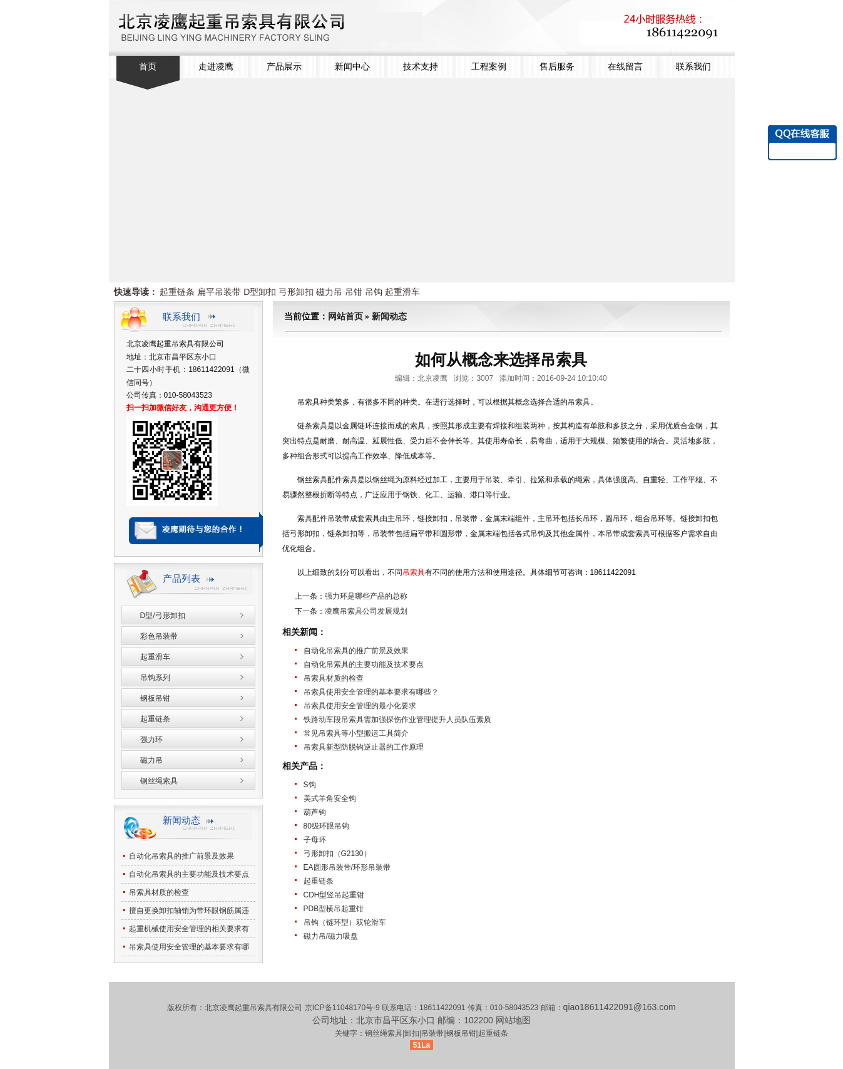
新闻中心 (352, 66)
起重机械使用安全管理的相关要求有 (189, 928)
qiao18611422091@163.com (619, 1007)
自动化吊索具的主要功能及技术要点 (364, 664)
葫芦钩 (315, 812)
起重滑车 (402, 292)
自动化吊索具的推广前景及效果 (356, 650)
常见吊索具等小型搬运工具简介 (356, 733)
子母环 (315, 839)
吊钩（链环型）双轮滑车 (345, 922)
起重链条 (177, 292)
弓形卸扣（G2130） (337, 853)
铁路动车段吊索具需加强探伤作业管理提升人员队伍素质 (397, 719)
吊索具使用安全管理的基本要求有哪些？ (371, 692)
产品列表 (181, 578)
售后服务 (557, 66)
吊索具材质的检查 (334, 678)
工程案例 (488, 66)
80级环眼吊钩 (326, 826)
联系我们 (693, 66)
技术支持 (420, 66)
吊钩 (373, 292)
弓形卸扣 (296, 292)
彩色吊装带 (159, 636)
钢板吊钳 (155, 698)
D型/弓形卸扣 (162, 615)
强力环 (151, 739)
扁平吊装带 (219, 292)
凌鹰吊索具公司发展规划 (366, 611)
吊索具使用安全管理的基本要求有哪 (189, 946)
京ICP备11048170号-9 (343, 1007)
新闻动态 (389, 316)
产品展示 (284, 66)
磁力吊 (329, 292)
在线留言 (625, 66)
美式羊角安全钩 (330, 798)
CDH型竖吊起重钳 (334, 895)
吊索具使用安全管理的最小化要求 (360, 705)
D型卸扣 (259, 292)
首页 (147, 66)
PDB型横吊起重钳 (334, 908)
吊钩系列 (155, 677)
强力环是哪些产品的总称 (366, 596)
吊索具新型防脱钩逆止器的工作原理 (364, 747)
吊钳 (353, 292)
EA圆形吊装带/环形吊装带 (347, 867)
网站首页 (345, 316)
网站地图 (513, 1020)
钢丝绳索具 (159, 781)
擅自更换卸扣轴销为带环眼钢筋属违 (189, 910)
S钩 (310, 784)
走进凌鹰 (215, 66)
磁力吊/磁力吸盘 (331, 936)
